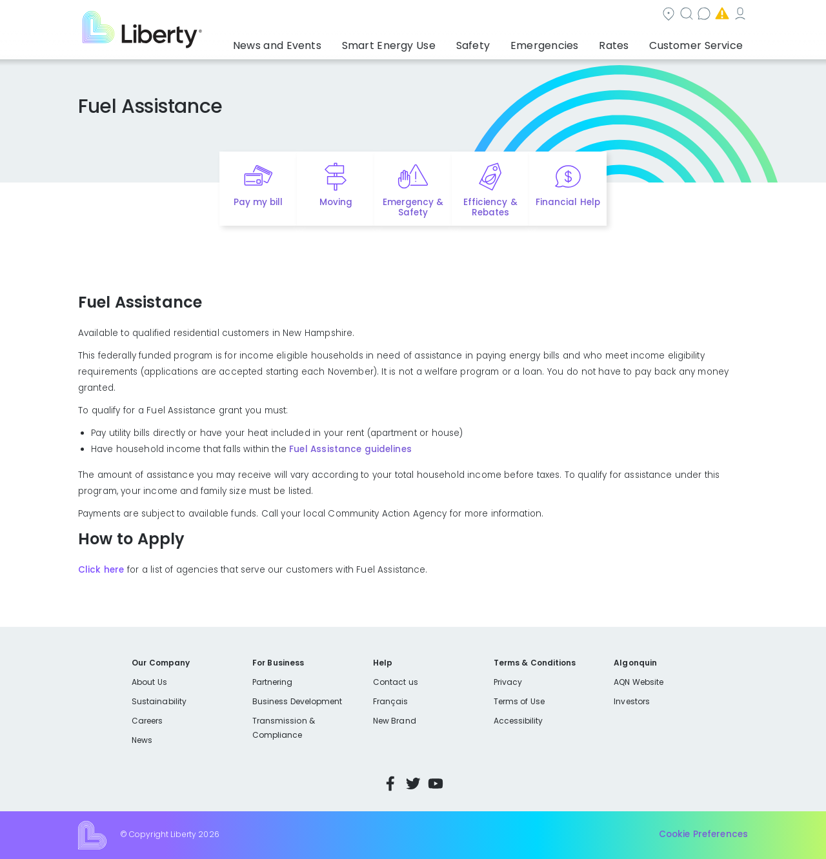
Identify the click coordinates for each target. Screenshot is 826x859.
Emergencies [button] (566, 41)
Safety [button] (503, 41)
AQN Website (638, 681)
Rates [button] (626, 41)
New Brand (394, 720)
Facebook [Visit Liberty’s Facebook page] (390, 783)
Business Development (297, 701)
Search (491, 15)
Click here (101, 570)
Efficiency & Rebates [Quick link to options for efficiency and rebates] (490, 207)
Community (421, 15)
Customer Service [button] (699, 41)
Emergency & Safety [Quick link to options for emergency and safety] (413, 207)
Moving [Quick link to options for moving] (335, 202)
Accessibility (518, 720)
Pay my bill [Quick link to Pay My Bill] (258, 202)
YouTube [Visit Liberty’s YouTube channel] (435, 783)
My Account (719, 15)
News (142, 740)
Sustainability (159, 701)
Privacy (508, 681)
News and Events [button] (330, 41)
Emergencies (638, 15)
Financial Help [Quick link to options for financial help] (567, 202)
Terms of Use (519, 701)
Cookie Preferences (703, 835)
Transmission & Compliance (283, 727)
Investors (632, 701)
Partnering (272, 681)
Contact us (558, 15)
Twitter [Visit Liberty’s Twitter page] (413, 783)
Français (390, 701)
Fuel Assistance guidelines (350, 449)
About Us (149, 681)
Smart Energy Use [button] (429, 41)
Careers (147, 720)
